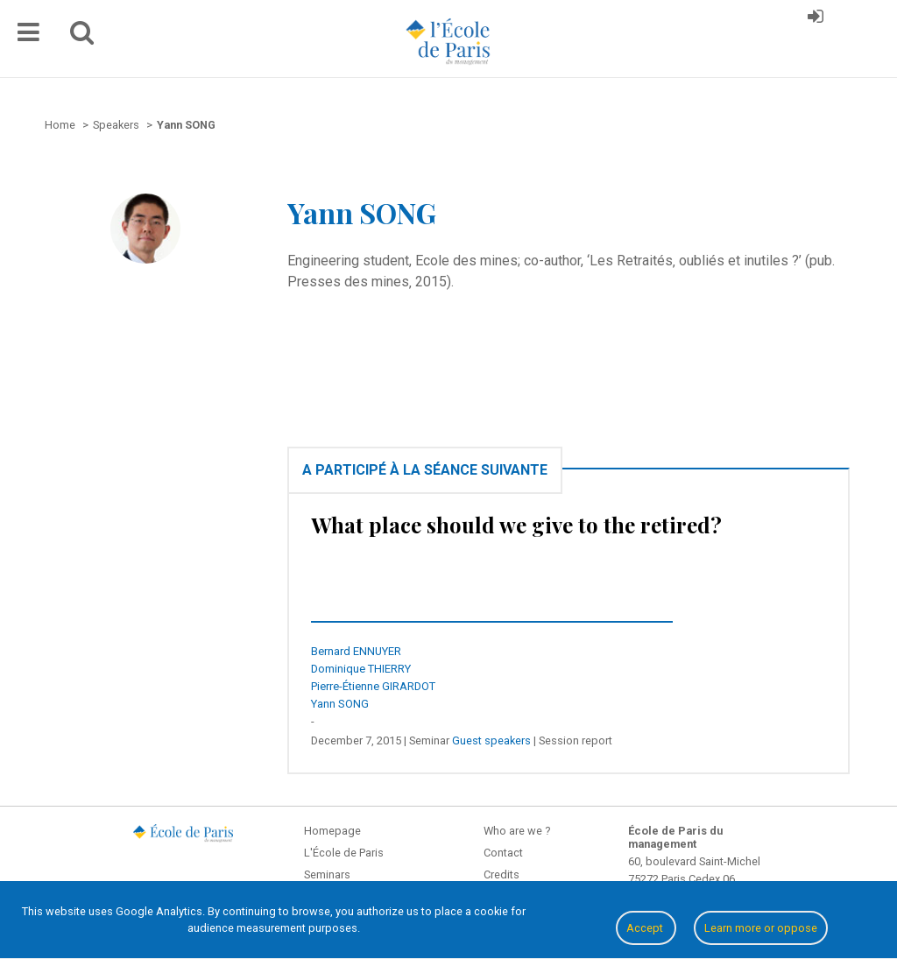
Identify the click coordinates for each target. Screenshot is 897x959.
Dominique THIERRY (361, 668)
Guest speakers (491, 740)
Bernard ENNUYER (356, 651)
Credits (501, 874)
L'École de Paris (344, 852)
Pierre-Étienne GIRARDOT (373, 686)
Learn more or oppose (760, 927)
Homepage (332, 830)
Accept (646, 927)
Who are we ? (517, 830)
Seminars (327, 874)
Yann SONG (340, 703)
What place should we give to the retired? (516, 525)
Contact (503, 852)
